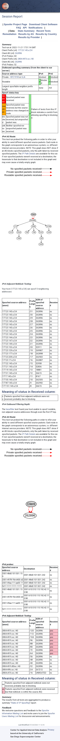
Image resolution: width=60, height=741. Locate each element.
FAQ (18, 27)
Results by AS (26, 34)
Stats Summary (26, 31)
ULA (23, 77)
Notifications (35, 27)
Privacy (51, 730)
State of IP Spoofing (20, 703)
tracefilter (10, 409)
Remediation (9, 34)
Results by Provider (29, 37)
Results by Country (46, 34)
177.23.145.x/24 (25, 50)
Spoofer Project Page (15, 24)
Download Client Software (43, 24)
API (25, 27)
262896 (18, 53)
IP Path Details (29, 153)
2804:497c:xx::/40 (26, 59)
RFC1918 (14, 77)
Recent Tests (43, 31)
